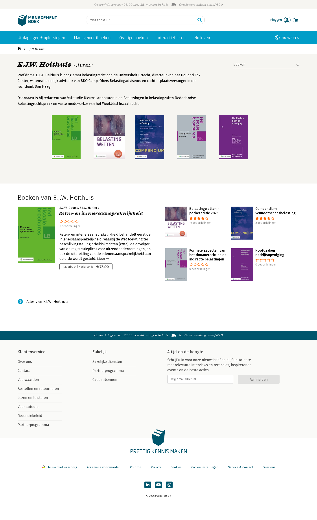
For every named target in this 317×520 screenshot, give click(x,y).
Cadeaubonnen (104, 380)
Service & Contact (240, 467)
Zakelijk (99, 351)
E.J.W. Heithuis (37, 49)
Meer (101, 258)
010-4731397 (290, 38)
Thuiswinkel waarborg (60, 467)
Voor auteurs (28, 407)
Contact (24, 371)
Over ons (25, 362)
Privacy (156, 467)
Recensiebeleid (30, 416)
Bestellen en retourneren (38, 389)
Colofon (135, 467)
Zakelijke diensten (107, 362)
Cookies (176, 467)
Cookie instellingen (204, 467)
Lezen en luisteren (33, 398)
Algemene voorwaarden (103, 467)
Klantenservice (31, 351)
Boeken (239, 64)
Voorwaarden (28, 380)
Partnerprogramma (33, 425)
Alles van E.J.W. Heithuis (47, 301)
